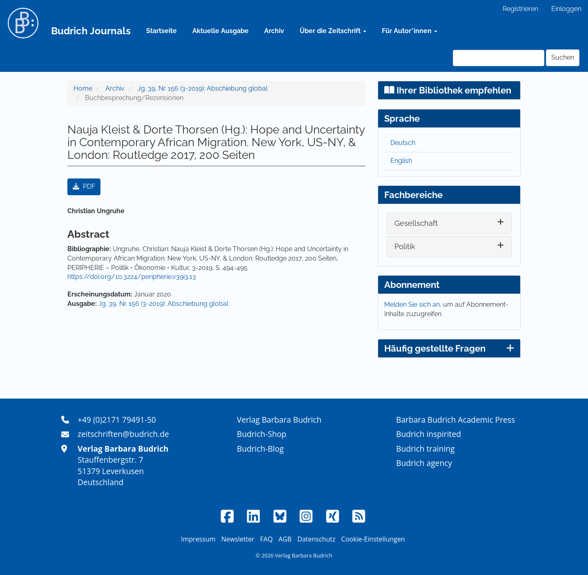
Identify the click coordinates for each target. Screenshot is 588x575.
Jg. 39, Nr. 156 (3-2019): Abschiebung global (202, 88)
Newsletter (237, 539)
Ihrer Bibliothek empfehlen (447, 90)
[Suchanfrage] (498, 58)
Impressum (198, 539)
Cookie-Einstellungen (373, 539)
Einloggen (566, 9)
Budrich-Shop (261, 433)
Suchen (562, 57)
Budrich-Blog (260, 448)
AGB (285, 539)
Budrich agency (424, 462)
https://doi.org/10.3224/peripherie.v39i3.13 (131, 277)
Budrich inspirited (428, 433)
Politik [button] (404, 246)
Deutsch (402, 143)
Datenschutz (316, 539)
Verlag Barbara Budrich (279, 419)
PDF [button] (84, 186)
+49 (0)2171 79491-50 (117, 419)
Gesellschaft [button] (416, 223)
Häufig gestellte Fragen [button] (449, 348)
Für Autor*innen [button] (409, 31)
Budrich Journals (91, 31)
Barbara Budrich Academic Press (455, 419)
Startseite (161, 31)
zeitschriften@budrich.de (123, 433)
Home (83, 88)
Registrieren (520, 9)
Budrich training (425, 448)
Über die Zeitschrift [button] (333, 31)
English (401, 161)
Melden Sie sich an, (413, 304)
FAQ (266, 539)
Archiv (274, 31)
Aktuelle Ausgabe (220, 31)
